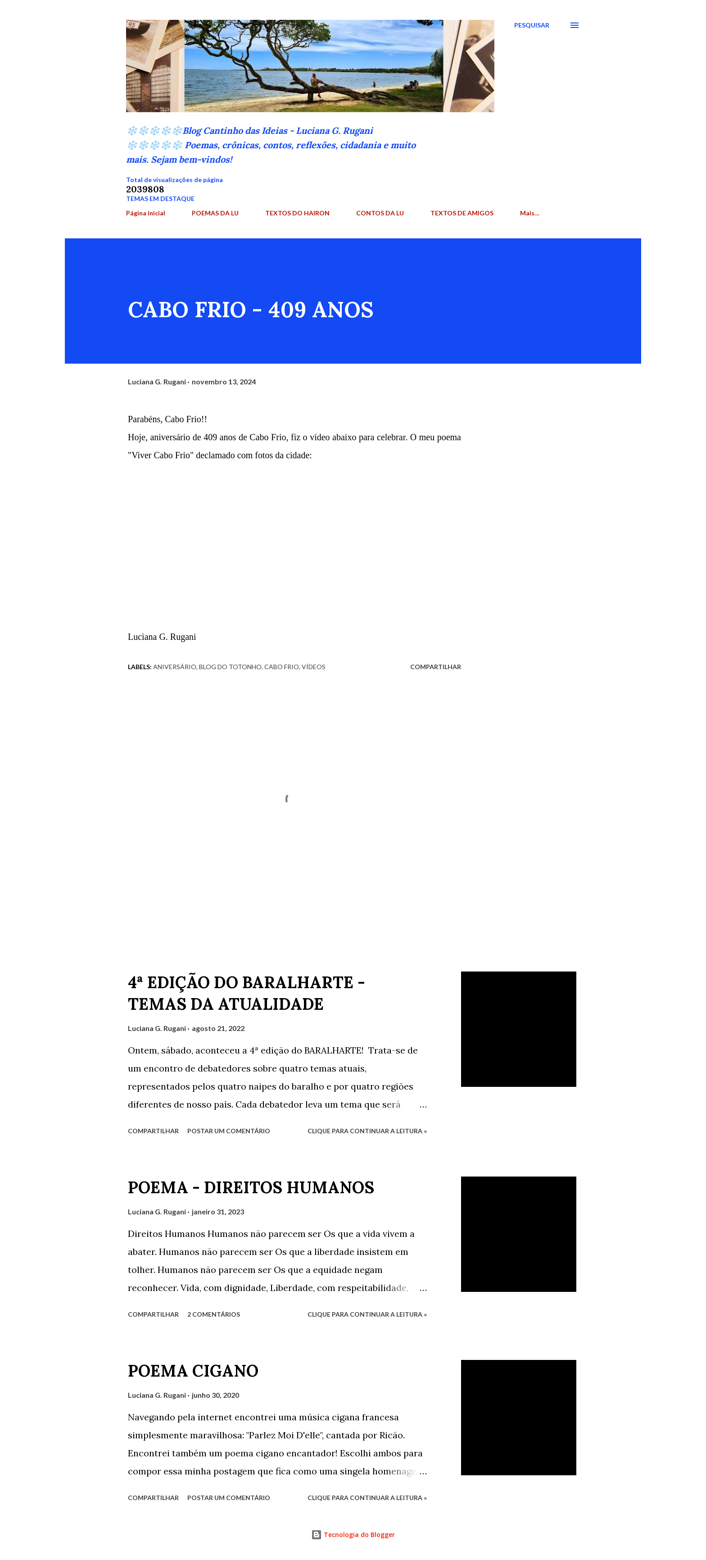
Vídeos (314, 667)
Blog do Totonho (230, 667)
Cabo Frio (281, 667)
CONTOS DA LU (380, 213)
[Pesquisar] (531, 25)
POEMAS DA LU (215, 213)
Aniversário (174, 667)
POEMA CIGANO (193, 1370)
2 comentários (213, 1314)
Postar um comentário (228, 1131)
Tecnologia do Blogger (353, 1534)
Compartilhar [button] (435, 667)
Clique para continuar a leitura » (367, 1131)
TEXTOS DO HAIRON (297, 213)
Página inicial (145, 213)
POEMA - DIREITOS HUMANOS (251, 1187)
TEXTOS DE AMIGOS (461, 213)
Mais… (529, 213)
